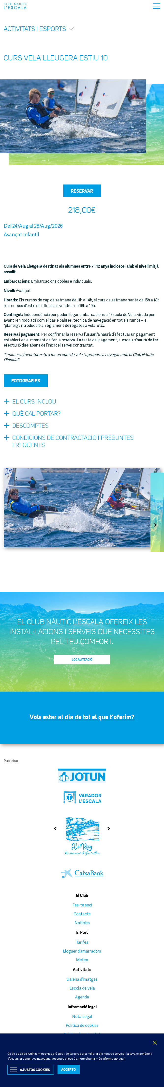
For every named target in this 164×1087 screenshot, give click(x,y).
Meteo (82, 959)
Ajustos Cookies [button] (35, 1070)
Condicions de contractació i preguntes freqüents (69, 441)
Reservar (82, 191)
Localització (82, 659)
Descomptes (26, 426)
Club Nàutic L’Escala (15, 6)
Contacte (82, 914)
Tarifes (82, 942)
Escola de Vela (82, 988)
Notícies (82, 922)
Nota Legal (82, 1016)
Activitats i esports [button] (39, 29)
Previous (54, 829)
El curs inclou (30, 401)
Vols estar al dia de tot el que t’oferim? (82, 717)
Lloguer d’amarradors (82, 951)
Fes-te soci (82, 905)
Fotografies (25, 381)
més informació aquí (110, 1058)
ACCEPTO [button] (68, 1069)
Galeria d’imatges (82, 979)
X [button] (155, 1042)
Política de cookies (82, 1025)
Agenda (82, 997)
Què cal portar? (32, 414)
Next (157, 525)
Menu (156, 6)
